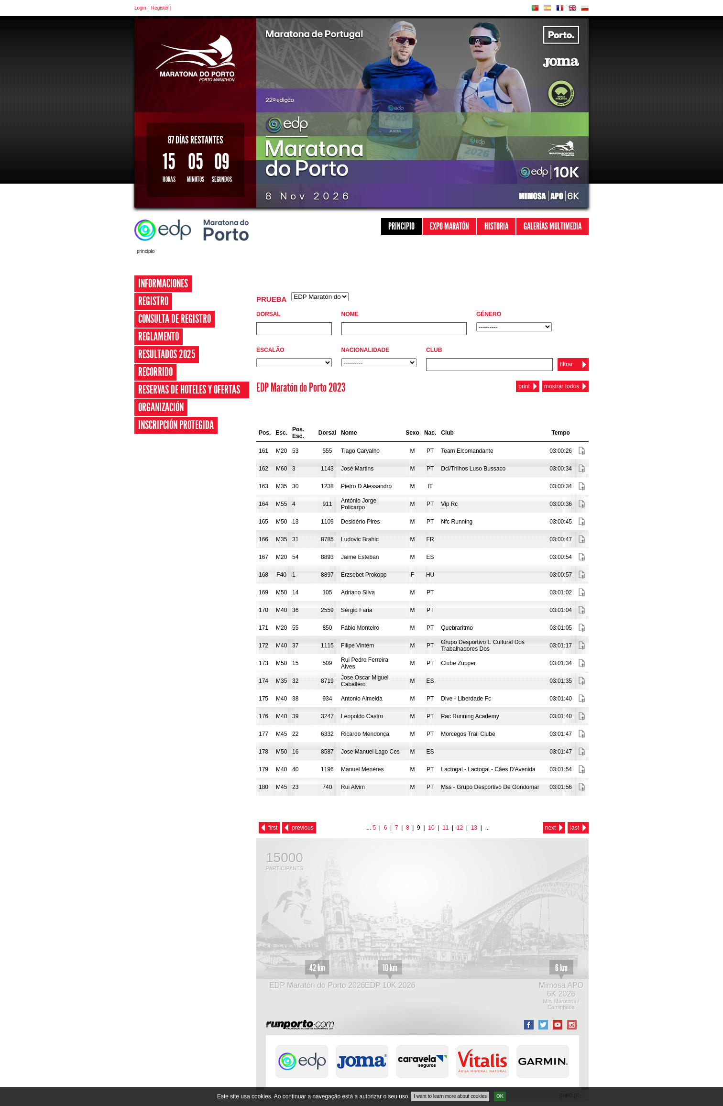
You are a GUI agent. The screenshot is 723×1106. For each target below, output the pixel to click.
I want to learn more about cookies (450, 1097)
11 (445, 827)
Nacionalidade (365, 350)
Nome (350, 314)
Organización (161, 407)
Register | (161, 8)
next (550, 827)
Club (434, 350)
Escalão (270, 350)
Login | (141, 8)
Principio (401, 226)
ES (547, 8)
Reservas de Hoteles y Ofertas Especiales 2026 (189, 398)
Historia (496, 226)
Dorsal (268, 314)
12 (460, 827)
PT (535, 8)
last (574, 827)
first (272, 827)
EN (572, 8)
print (523, 386)
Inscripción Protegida (176, 425)
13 (474, 827)
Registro (153, 301)
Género (488, 314)
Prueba (271, 299)
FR (560, 8)
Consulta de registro (174, 319)
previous (302, 827)
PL (585, 8)
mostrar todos (561, 386)
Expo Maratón (449, 226)
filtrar (566, 364)
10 (431, 827)
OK (500, 1097)
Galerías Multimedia (552, 226)
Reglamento (158, 336)
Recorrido (155, 372)
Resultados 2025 (166, 354)
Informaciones (163, 283)
